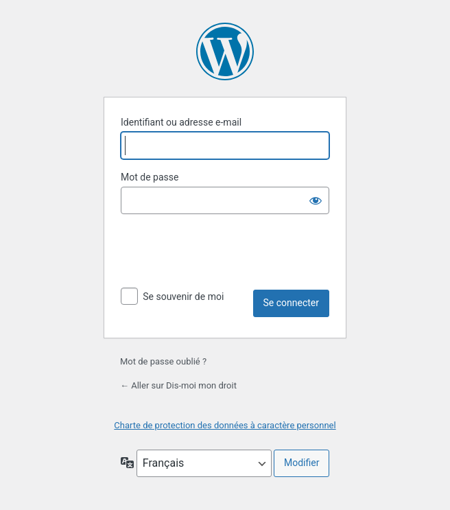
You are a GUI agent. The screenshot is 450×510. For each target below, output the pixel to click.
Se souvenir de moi (183, 296)
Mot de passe (149, 177)
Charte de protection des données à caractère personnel (224, 425)
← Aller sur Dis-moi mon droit (178, 385)
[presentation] (225, 252)
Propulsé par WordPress (225, 51)
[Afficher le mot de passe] (315, 200)
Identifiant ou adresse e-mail (181, 122)
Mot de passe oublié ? (163, 361)
